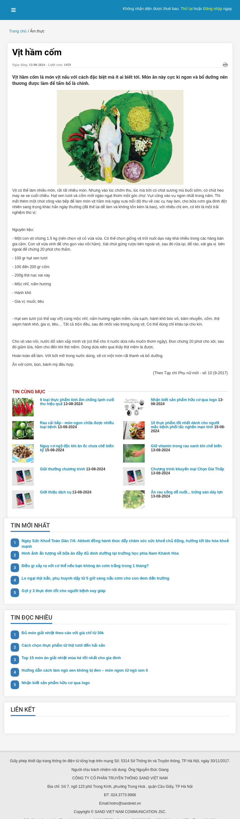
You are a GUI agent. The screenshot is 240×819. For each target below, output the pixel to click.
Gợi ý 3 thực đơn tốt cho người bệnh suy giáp (62, 580)
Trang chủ (17, 31)
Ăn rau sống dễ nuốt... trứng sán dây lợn (187, 482)
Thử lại (188, 9)
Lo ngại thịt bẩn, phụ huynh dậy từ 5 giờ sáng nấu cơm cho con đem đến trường (93, 568)
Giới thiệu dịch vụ (55, 482)
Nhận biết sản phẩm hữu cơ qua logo (184, 389)
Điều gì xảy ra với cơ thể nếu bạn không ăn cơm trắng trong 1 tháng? (83, 555)
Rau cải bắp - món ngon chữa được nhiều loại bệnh (77, 414)
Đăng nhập (213, 9)
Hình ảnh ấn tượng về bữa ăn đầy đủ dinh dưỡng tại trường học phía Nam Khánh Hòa (97, 543)
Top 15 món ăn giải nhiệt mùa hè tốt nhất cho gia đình (70, 647)
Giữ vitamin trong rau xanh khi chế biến (186, 436)
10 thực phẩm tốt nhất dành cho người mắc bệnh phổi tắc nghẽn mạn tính (185, 414)
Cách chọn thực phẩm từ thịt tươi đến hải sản (62, 635)
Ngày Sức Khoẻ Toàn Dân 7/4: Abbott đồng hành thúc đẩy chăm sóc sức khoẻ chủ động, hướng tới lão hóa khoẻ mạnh (121, 533)
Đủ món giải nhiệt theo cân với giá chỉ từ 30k (61, 622)
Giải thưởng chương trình (62, 459)
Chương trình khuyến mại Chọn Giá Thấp (187, 459)
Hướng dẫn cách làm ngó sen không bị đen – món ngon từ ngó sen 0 (83, 660)
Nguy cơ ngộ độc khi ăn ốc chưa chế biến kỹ (77, 438)
